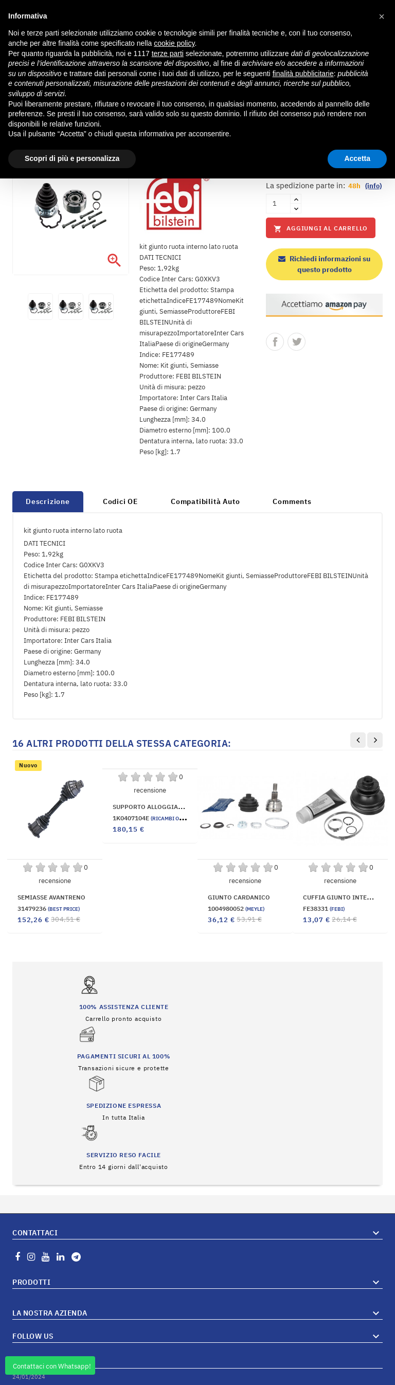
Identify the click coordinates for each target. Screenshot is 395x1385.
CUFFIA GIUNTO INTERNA (341, 897)
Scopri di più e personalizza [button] (72, 158)
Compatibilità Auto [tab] (205, 501)
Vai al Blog (367, 1348)
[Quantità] (278, 203)
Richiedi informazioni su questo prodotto (324, 264)
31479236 (48, 908)
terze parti (168, 53)
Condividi (274, 341)
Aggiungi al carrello (321, 228)
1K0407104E (158, 818)
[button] (381, 16)
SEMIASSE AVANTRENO (51, 897)
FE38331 (324, 908)
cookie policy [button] (174, 43)
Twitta (296, 341)
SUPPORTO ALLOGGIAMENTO (156, 807)
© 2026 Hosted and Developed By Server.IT (198, 1377)
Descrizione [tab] (48, 501)
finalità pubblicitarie (303, 73)
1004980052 (236, 908)
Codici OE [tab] (120, 501)
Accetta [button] (357, 158)
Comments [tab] (292, 501)
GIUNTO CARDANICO (239, 897)
